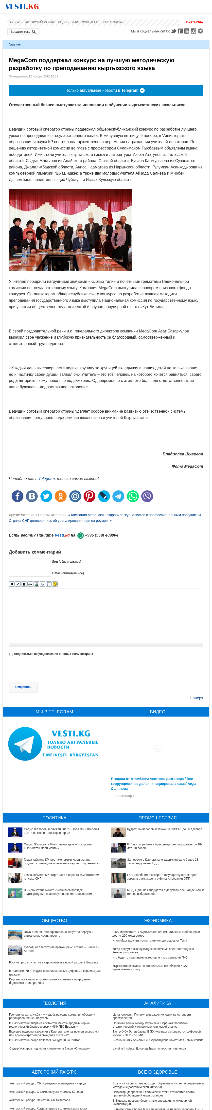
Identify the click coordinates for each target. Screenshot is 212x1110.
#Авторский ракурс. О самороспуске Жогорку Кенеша (46, 1092)
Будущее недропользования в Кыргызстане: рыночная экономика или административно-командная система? (54, 1033)
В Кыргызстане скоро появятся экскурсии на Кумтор (45, 1040)
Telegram (201, 31)
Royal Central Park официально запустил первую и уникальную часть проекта (58, 933)
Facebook (180, 31)
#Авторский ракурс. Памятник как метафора (39, 1100)
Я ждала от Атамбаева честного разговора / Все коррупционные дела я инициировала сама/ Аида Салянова (153, 784)
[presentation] (46, 669)
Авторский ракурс (40, 22)
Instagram (194, 31)
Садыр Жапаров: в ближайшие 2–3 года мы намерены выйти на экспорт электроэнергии (61, 830)
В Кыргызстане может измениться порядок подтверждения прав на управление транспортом (58, 891)
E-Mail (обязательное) (68, 573)
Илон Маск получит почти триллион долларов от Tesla (150, 940)
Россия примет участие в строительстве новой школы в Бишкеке (53, 962)
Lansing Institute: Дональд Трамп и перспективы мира (149, 1048)
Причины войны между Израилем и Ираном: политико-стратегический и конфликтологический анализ (150, 1024)
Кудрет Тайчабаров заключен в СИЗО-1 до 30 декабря (164, 829)
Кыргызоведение (85, 22)
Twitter (173, 31)
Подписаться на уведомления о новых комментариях (53, 654)
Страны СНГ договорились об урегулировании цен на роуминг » (60, 521)
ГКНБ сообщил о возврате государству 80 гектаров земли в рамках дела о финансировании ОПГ (162, 876)
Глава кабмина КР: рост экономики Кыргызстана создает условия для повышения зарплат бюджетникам (62, 861)
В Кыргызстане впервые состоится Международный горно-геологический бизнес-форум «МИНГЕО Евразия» (49, 1024)
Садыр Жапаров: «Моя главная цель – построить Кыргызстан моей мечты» (58, 846)
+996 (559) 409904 (101, 535)
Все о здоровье (116, 22)
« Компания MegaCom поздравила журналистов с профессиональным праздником (134, 515)
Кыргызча (194, 22)
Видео (63, 22)
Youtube (187, 31)
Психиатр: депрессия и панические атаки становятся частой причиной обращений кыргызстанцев (154, 1093)
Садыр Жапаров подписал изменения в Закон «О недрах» (49, 1048)
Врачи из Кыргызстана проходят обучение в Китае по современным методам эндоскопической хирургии (159, 1085)
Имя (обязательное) (66, 561)
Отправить (23, 687)
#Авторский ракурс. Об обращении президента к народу (48, 1083)
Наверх (196, 698)
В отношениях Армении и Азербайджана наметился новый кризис (158, 1040)
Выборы (15, 22)
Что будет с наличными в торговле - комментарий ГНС (150, 957)
